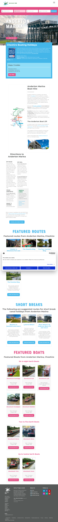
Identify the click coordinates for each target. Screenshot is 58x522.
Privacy (42, 517)
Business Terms (27, 517)
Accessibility (14, 517)
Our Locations (13, 17)
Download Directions (17, 222)
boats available (37, 106)
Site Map (46, 517)
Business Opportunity (35, 517)
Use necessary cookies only (11, 267)
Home (7, 17)
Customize (29, 267)
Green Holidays (34, 491)
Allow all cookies (46, 267)
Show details (50, 264)
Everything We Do (34, 493)
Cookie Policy (8, 517)
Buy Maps (11, 74)
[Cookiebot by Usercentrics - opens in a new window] (50, 253)
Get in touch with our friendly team (17, 213)
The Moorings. (34, 53)
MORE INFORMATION (13, 294)
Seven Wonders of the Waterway (25, 52)
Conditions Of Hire (20, 517)
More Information (13, 387)
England (33, 95)
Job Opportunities (34, 495)
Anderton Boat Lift (43, 135)
